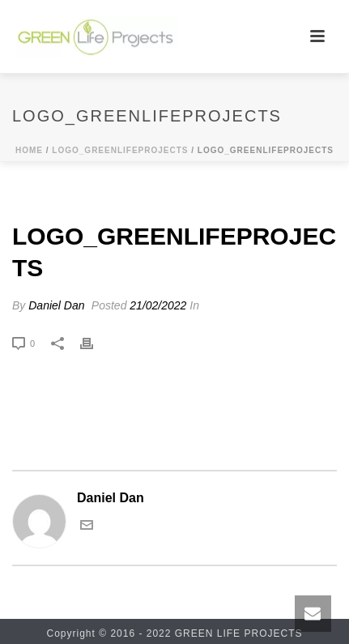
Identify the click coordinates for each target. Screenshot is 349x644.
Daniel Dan (56, 305)
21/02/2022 (158, 305)
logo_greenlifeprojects (120, 150)
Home (29, 150)
